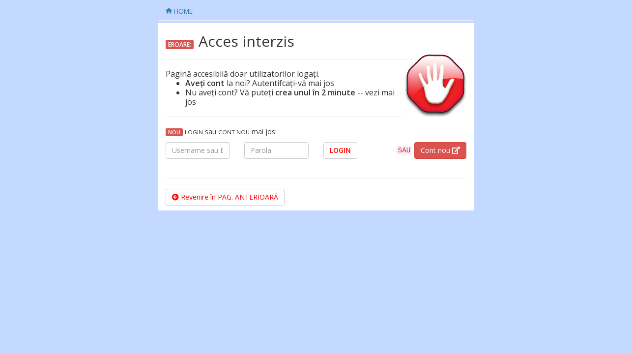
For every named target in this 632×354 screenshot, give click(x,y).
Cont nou (440, 150)
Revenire (225, 197)
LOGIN (340, 150)
